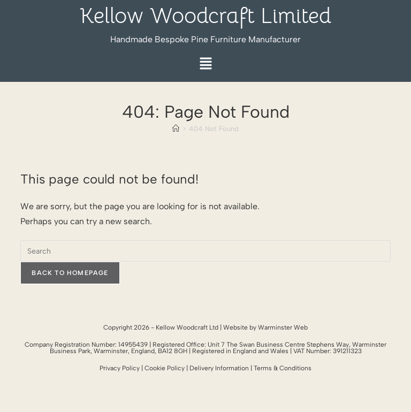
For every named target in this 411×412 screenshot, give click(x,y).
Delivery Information (219, 368)
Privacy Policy (120, 368)
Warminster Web (283, 327)
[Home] (175, 129)
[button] (205, 65)
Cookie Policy (164, 368)
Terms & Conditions (282, 368)
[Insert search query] (205, 251)
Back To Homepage (70, 273)
